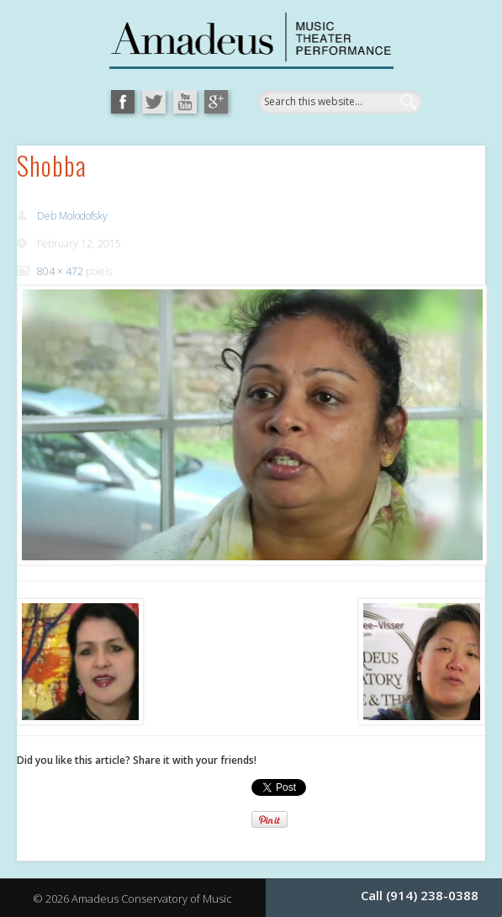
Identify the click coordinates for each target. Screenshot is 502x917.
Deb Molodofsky (72, 216)
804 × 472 (60, 271)
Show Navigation (414, 188)
